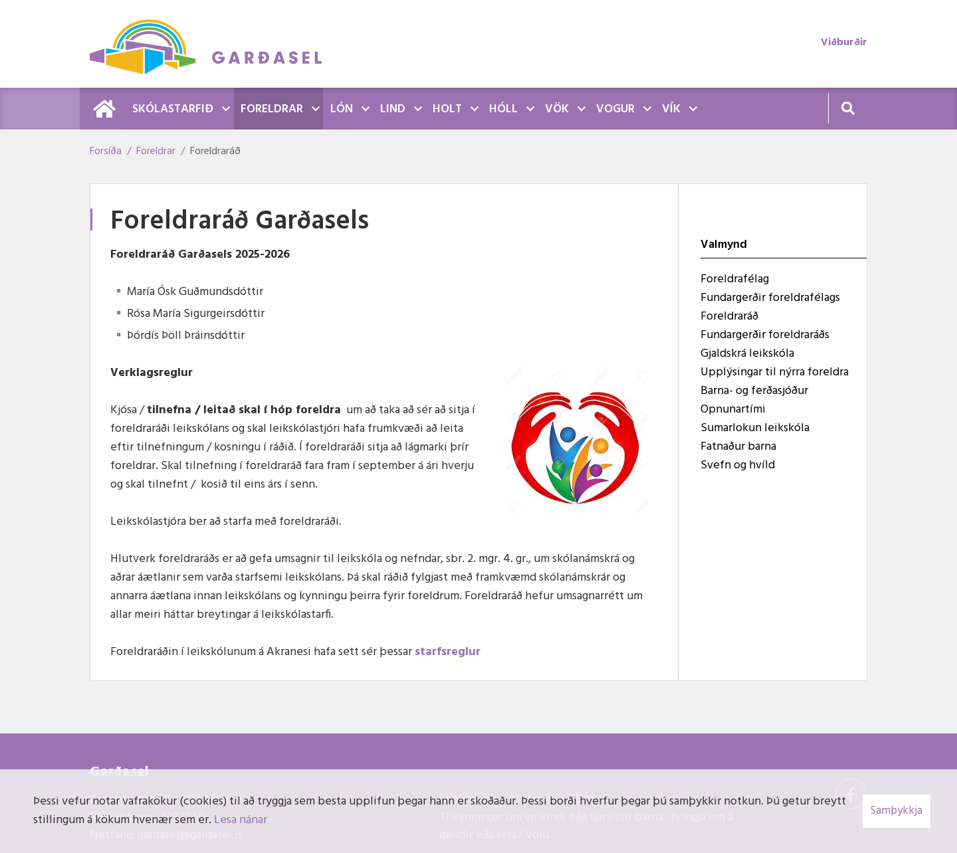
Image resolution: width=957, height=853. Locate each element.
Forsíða (106, 151)
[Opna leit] (847, 108)
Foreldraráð (215, 151)
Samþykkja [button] (896, 811)
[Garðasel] (212, 44)
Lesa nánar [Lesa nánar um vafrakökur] (240, 820)
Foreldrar (155, 151)
